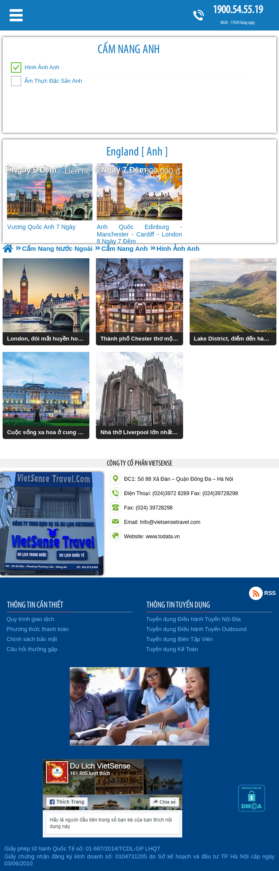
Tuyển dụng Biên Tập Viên (179, 639)
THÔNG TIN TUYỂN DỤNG (178, 604)
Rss (256, 593)
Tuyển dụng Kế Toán (172, 649)
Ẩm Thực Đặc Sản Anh (53, 81)
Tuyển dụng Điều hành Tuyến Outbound (196, 629)
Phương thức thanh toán (37, 629)
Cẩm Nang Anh (129, 49)
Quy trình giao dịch (30, 619)
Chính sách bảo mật (32, 639)
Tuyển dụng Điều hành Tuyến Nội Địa (193, 619)
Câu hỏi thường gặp (32, 649)
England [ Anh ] (137, 151)
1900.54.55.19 (237, 9)
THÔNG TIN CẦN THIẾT (35, 604)
